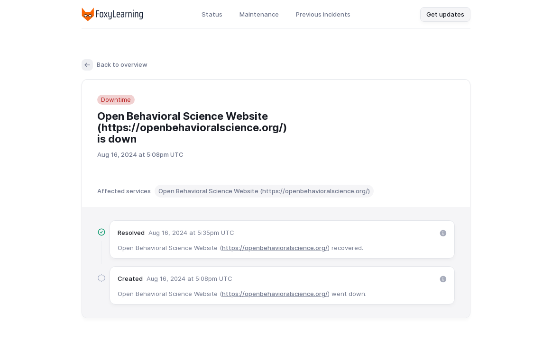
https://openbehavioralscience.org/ (275, 247)
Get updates (445, 14)
